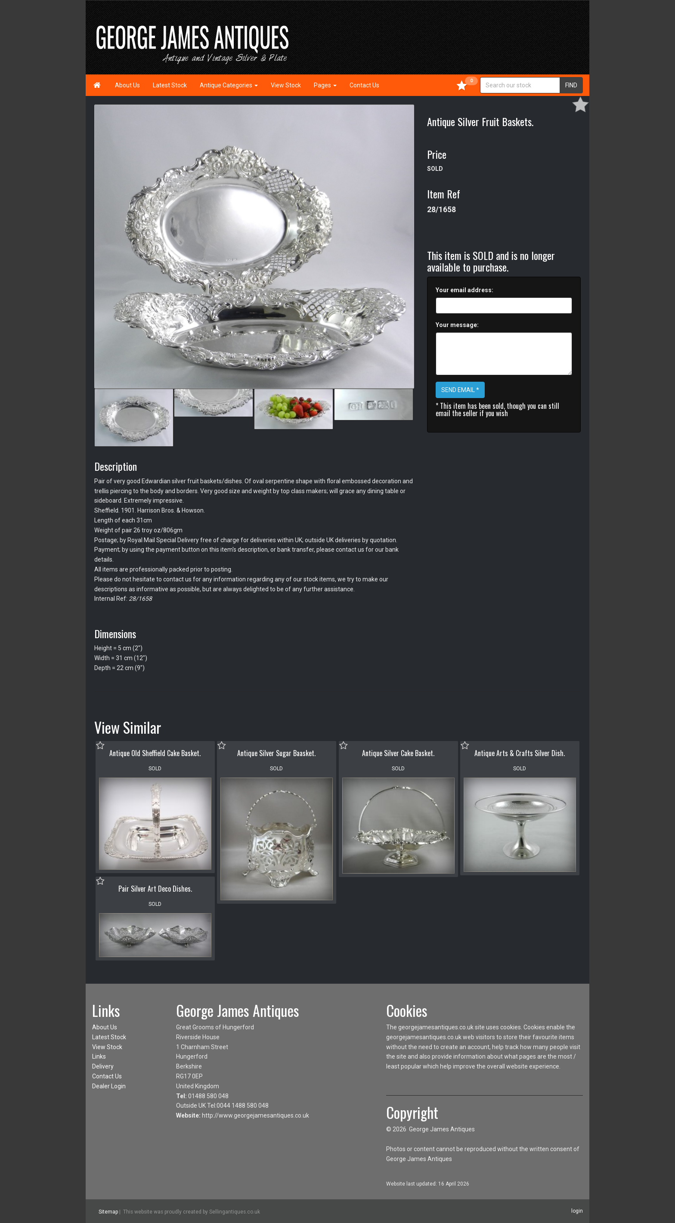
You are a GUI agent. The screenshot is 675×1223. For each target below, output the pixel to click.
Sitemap (108, 1211)
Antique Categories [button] (229, 85)
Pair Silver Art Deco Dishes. (155, 888)
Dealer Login (109, 1086)
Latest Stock (170, 85)
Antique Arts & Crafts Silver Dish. (519, 753)
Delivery (103, 1066)
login (577, 1211)
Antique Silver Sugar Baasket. (276, 753)
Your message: (457, 324)
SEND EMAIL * (460, 389)
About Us (127, 85)
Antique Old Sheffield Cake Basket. (155, 753)
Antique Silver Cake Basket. (398, 753)
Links (99, 1056)
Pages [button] (325, 85)
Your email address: (464, 290)
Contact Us (364, 85)
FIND (571, 85)
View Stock (286, 85)
